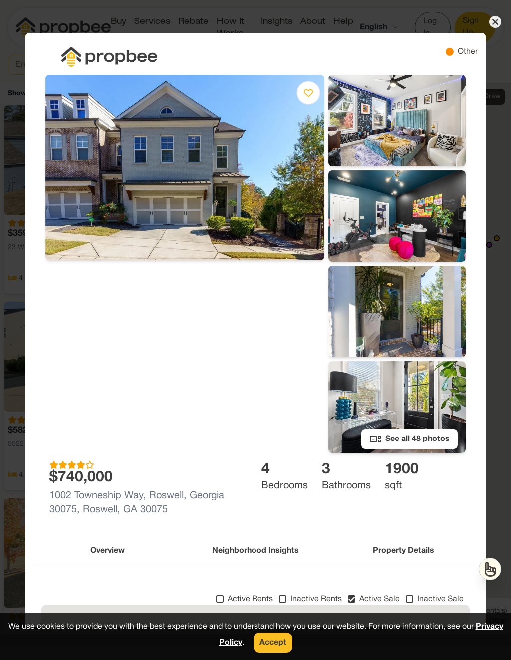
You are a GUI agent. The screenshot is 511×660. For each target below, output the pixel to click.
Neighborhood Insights (255, 550)
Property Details (403, 550)
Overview (107, 550)
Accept (272, 642)
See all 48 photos (409, 439)
